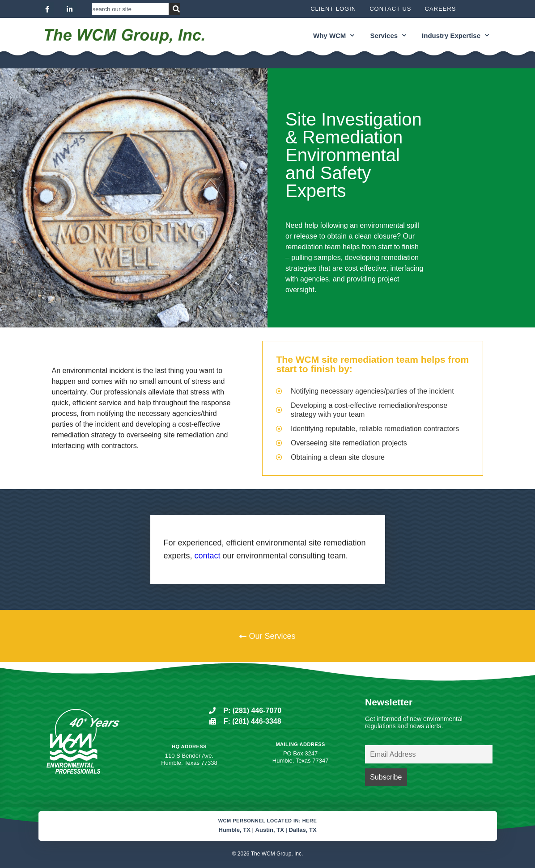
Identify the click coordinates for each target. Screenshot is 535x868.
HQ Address (189, 746)
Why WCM (333, 35)
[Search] (174, 9)
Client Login (333, 8)
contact (208, 555)
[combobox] (130, 9)
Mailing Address (300, 744)
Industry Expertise (455, 35)
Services (388, 35)
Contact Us (390, 8)
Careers (440, 8)
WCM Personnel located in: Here (267, 820)
